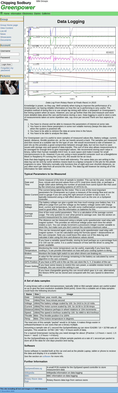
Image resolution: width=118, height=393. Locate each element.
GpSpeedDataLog (33, 368)
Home (7, 13)
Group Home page (9, 25)
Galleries (46, 13)
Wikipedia (29, 373)
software (47, 356)
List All (3, 31)
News (3, 34)
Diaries (37, 13)
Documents (5, 40)
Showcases (5, 37)
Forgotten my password (7, 69)
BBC (27, 376)
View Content (6, 28)
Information (16, 13)
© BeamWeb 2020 (7, 391)
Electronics (28, 13)
